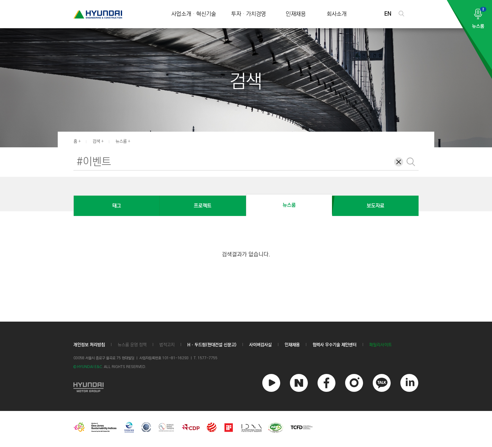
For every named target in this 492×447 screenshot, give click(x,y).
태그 (116, 206)
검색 (96, 141)
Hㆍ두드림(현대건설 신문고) (211, 344)
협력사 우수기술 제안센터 (334, 344)
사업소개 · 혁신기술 (193, 14)
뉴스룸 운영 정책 (132, 344)
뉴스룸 (121, 141)
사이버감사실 (260, 344)
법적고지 (166, 344)
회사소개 (337, 14)
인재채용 (296, 14)
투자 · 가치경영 (248, 14)
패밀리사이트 (380, 345)
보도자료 (375, 206)
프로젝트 (202, 206)
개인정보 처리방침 (89, 344)
